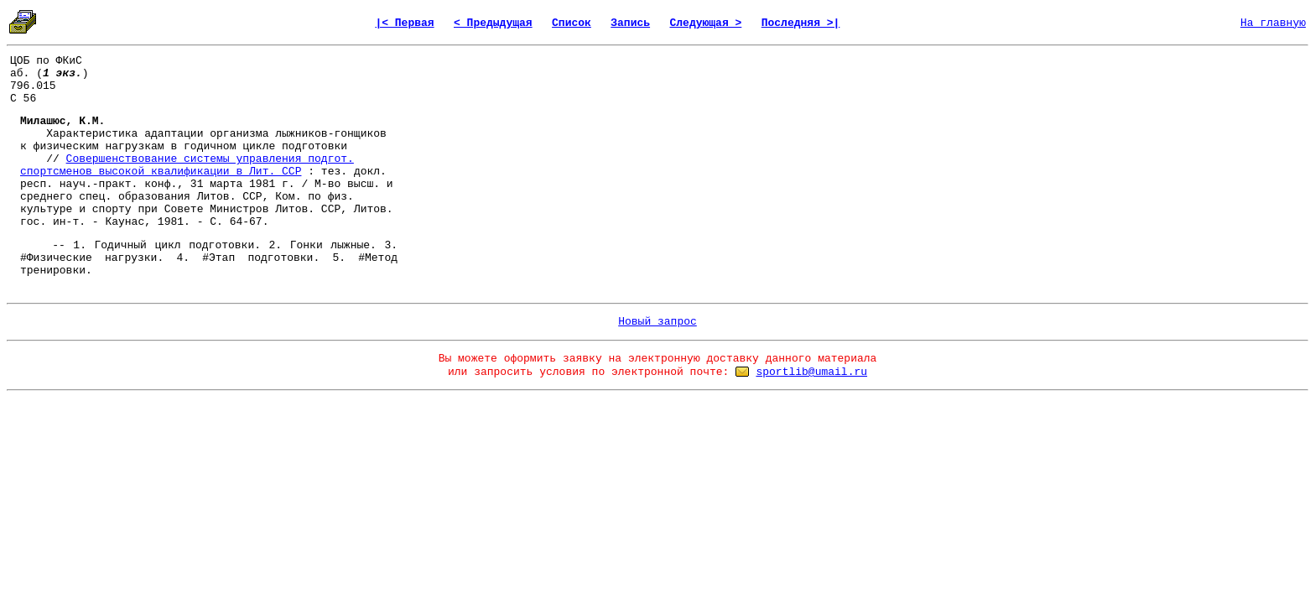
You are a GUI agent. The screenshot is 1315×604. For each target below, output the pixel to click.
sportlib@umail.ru (811, 372)
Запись (630, 23)
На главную (1273, 23)
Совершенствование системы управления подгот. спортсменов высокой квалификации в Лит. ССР (187, 165)
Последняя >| (800, 23)
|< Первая (404, 23)
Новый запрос (657, 321)
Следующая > (705, 23)
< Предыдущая (493, 23)
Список (571, 23)
